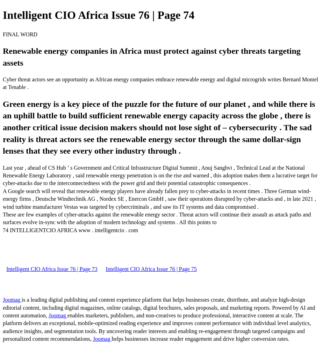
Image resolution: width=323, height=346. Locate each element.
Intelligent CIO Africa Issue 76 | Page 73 (51, 269)
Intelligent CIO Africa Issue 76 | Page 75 (151, 269)
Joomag (12, 300)
